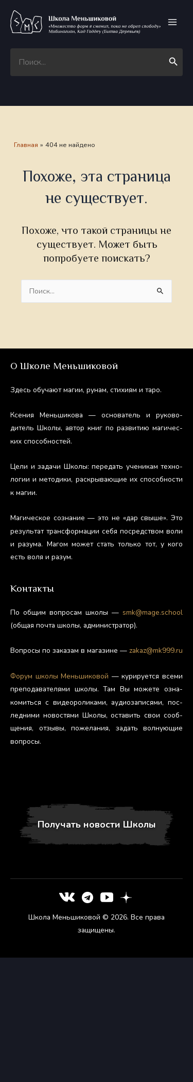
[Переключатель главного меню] (172, 22)
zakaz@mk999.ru (156, 650)
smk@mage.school (152, 612)
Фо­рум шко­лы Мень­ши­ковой (59, 676)
